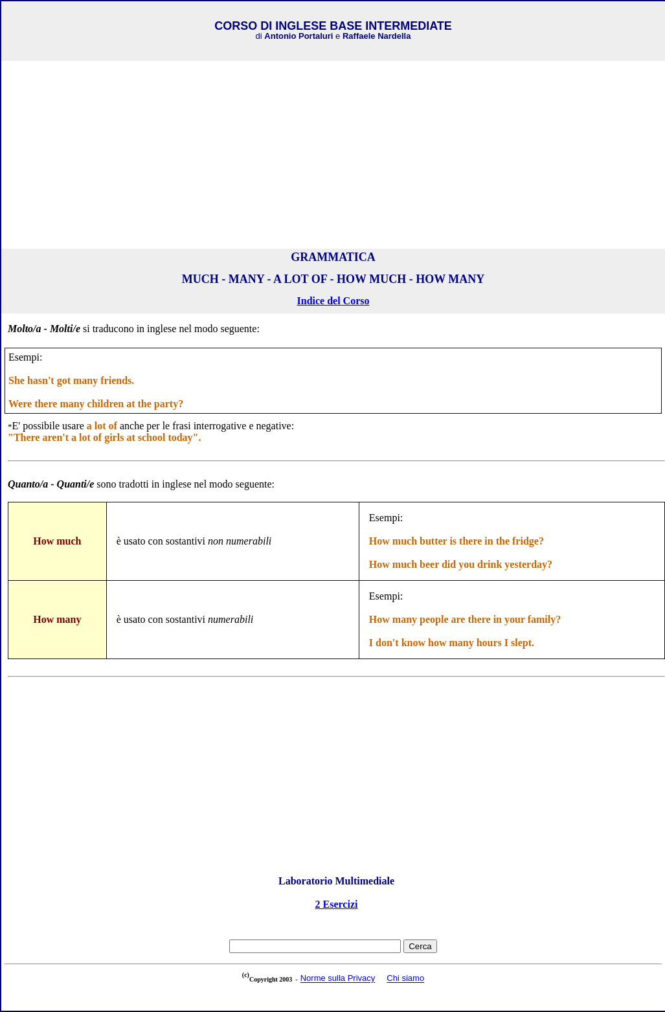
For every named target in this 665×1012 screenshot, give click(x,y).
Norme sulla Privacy (338, 979)
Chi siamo (405, 979)
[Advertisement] (333, 154)
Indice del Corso (333, 300)
